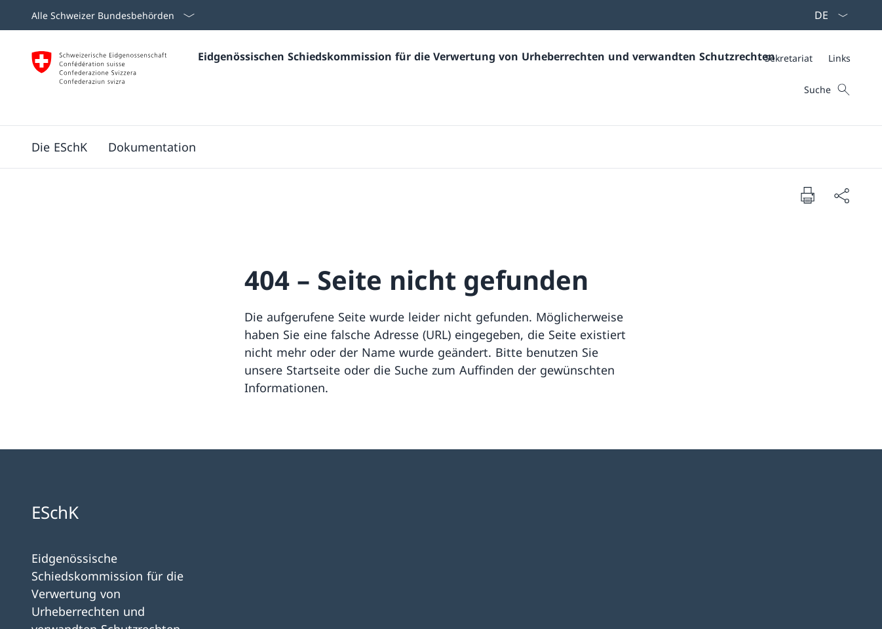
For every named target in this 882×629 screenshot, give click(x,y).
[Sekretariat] (788, 58)
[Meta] (807, 58)
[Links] (839, 58)
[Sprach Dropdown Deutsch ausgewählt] (827, 15)
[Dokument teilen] (841, 195)
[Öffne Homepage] (394, 77)
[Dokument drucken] (807, 195)
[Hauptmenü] (430, 147)
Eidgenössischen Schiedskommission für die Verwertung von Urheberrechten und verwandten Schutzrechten (486, 56)
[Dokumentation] (152, 147)
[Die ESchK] (59, 147)
